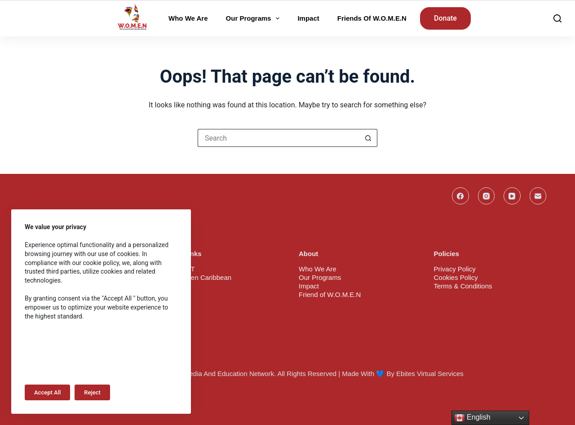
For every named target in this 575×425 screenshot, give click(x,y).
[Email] (538, 195)
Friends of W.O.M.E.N (372, 18)
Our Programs (254, 18)
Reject (92, 392)
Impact (308, 18)
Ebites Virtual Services (430, 373)
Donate (445, 18)
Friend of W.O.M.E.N (330, 294)
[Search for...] (278, 138)
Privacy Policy (455, 269)
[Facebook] (460, 195)
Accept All (47, 392)
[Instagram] (486, 195)
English (472, 417)
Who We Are (188, 18)
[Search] (557, 18)
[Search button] (368, 138)
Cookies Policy (456, 277)
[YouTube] (512, 195)
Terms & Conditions (463, 286)
